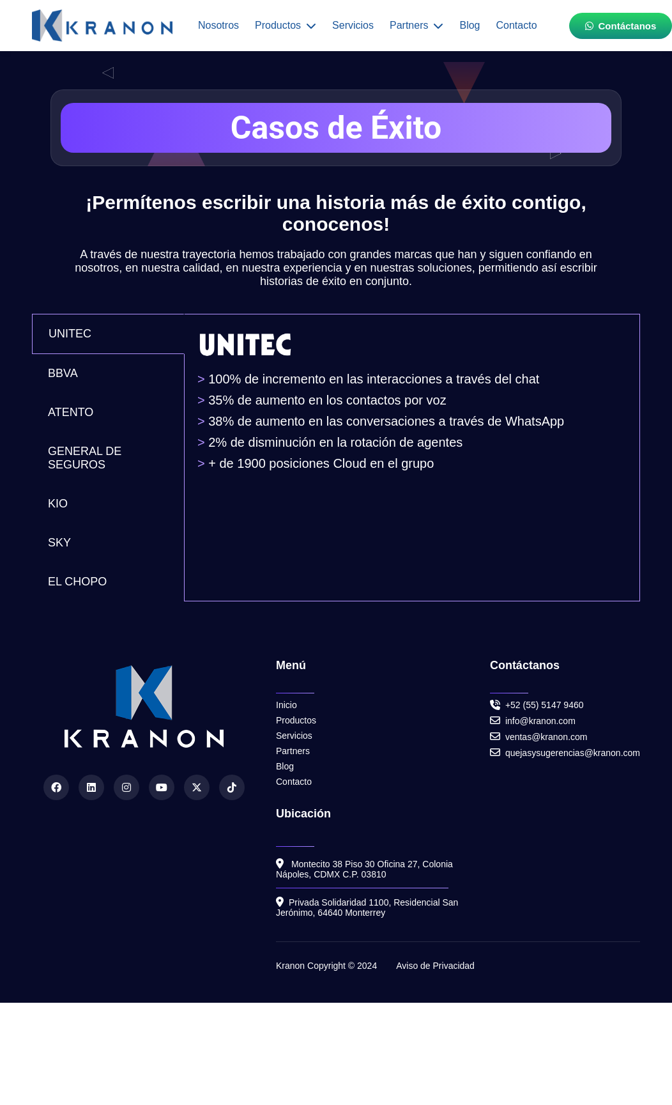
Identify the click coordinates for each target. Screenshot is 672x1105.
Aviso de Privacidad (435, 966)
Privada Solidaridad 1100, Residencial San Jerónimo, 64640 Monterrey (367, 907)
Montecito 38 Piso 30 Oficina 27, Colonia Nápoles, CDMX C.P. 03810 (364, 868)
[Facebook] (56, 787)
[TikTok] (232, 787)
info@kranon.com (533, 720)
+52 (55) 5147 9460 (544, 705)
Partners (416, 25)
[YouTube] (161, 787)
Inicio (286, 705)
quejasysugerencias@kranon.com (565, 752)
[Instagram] (126, 787)
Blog (469, 25)
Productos (285, 25)
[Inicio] (102, 26)
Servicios (353, 25)
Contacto (516, 25)
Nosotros (218, 25)
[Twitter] (197, 787)
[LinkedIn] (91, 787)
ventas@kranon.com (539, 736)
